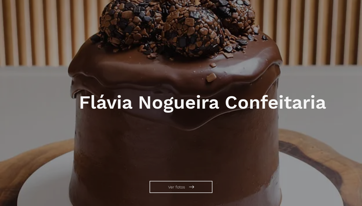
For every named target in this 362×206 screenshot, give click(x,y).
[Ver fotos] (181, 187)
